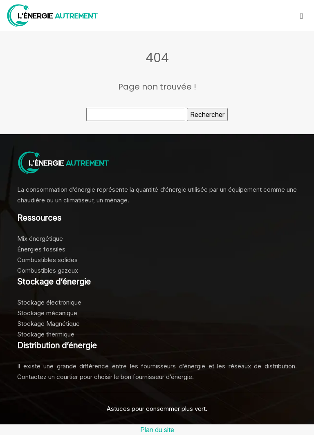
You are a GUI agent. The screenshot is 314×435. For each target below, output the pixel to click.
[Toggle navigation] (301, 15)
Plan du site (157, 430)
